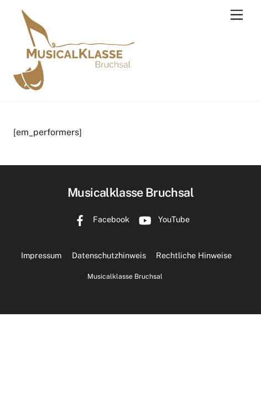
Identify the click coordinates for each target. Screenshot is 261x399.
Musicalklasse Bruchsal (125, 276)
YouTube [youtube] (162, 219)
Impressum (41, 255)
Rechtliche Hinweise (194, 255)
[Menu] (237, 15)
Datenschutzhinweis (109, 255)
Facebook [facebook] (99, 219)
